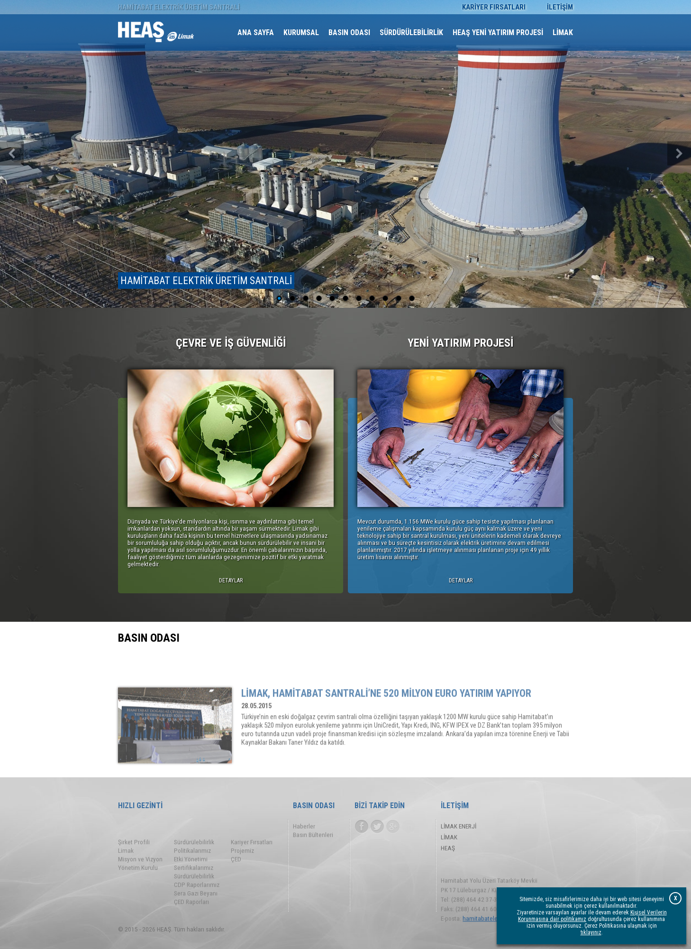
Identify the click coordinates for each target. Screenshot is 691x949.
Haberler (304, 828)
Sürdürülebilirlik (194, 863)
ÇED (236, 880)
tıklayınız (591, 933)
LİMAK (449, 839)
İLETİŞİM (560, 7)
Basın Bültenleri (313, 836)
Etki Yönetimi (191, 880)
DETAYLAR (231, 582)
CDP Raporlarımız (196, 906)
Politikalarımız (192, 871)
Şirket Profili (134, 863)
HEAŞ (448, 850)
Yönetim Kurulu (138, 889)
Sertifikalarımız (193, 889)
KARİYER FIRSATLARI (494, 7)
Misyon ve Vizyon (140, 880)
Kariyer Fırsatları (252, 863)
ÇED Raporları (191, 923)
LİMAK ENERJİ (458, 828)
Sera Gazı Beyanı (196, 914)
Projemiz (242, 871)
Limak (126, 871)
